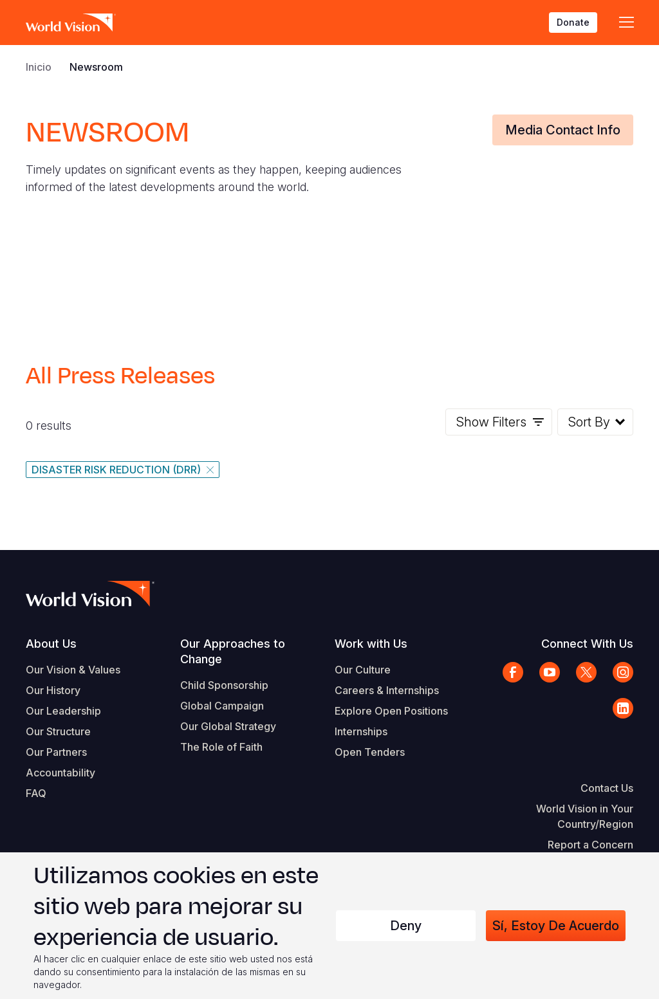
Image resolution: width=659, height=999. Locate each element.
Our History (53, 690)
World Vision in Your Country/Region (584, 816)
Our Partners (56, 752)
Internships (361, 731)
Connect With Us (587, 643)
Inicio (38, 66)
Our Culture (363, 669)
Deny (406, 925)
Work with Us (371, 643)
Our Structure (58, 731)
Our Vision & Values (73, 669)
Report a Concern (590, 844)
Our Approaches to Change (232, 651)
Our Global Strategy (228, 726)
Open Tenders (370, 752)
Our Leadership (63, 710)
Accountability (60, 772)
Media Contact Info (562, 130)
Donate (573, 22)
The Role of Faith (221, 746)
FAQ (36, 793)
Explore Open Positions (391, 710)
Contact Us (606, 788)
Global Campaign (222, 705)
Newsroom (96, 66)
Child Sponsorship (224, 685)
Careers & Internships (387, 690)
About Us (51, 643)
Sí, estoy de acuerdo (555, 925)
